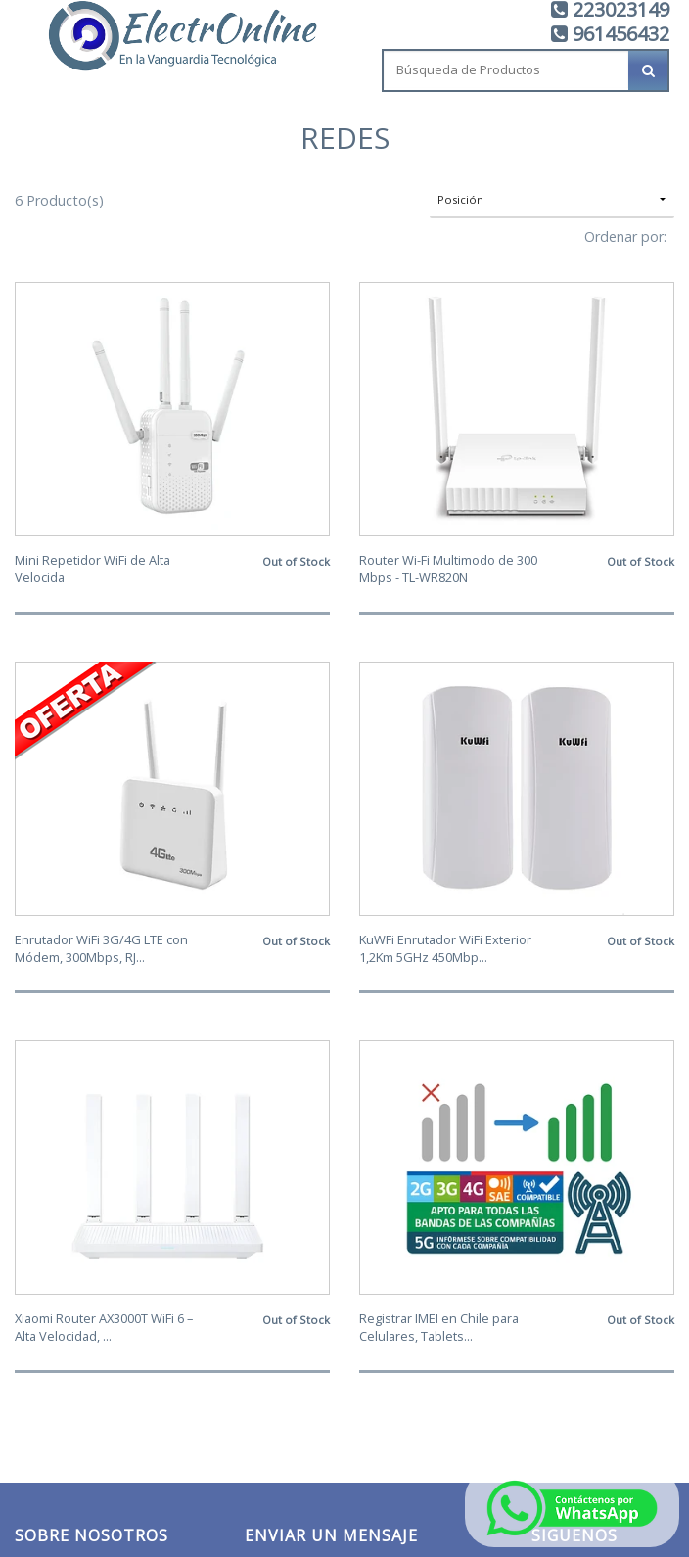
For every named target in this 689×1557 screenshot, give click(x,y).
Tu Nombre (281, 1096)
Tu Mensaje (282, 1185)
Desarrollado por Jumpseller (515, 1448)
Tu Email (272, 1007)
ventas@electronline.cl (77, 1336)
